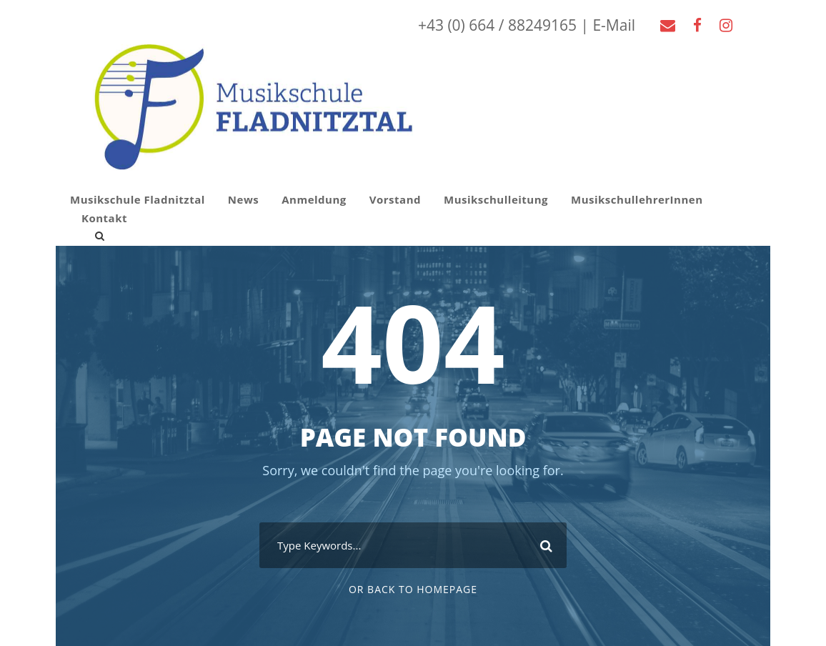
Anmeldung (314, 199)
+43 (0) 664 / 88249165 (497, 25)
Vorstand (395, 199)
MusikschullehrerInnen (637, 199)
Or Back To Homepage (413, 589)
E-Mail (613, 25)
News (243, 199)
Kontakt (104, 218)
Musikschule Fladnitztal (137, 199)
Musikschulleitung (496, 199)
